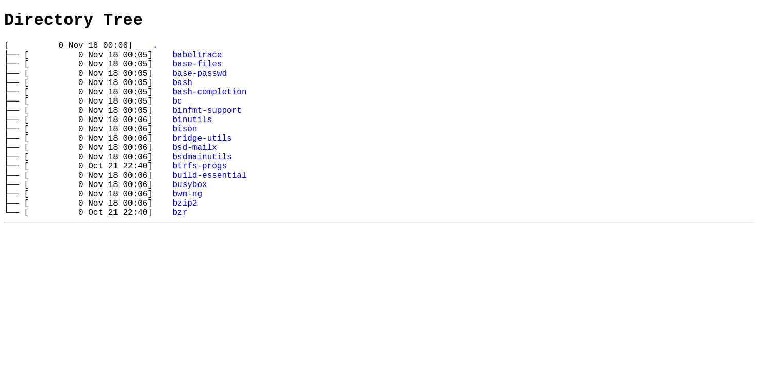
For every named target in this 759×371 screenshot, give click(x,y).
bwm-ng (187, 231)
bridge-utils (202, 163)
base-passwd (199, 84)
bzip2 (184, 242)
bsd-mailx (194, 174)
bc (177, 118)
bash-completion (209, 106)
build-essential (209, 208)
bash (182, 95)
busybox (189, 220)
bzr (179, 254)
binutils (192, 140)
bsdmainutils (202, 186)
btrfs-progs (199, 197)
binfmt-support (206, 129)
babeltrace (197, 61)
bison (184, 152)
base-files (197, 72)
